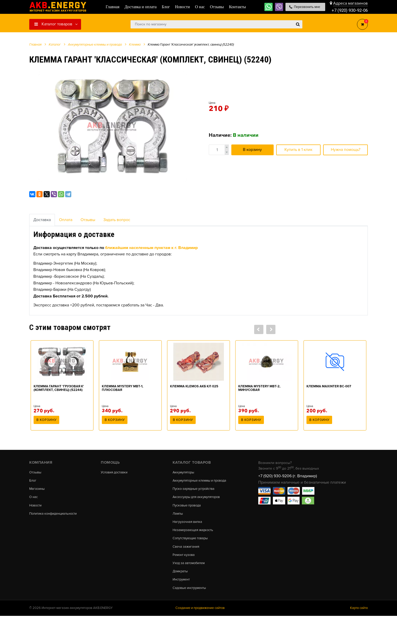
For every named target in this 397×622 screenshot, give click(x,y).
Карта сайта (359, 614)
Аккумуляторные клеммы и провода (203, 481)
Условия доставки (116, 472)
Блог (33, 481)
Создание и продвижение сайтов (200, 614)
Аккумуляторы (185, 472)
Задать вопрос (116, 219)
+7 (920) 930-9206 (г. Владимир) (287, 476)
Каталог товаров (53, 24)
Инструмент (182, 585)
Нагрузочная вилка (189, 524)
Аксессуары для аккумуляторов (199, 498)
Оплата (65, 219)
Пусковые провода (188, 507)
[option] (112, 126)
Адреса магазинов (350, 3)
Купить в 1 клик (298, 149)
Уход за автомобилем (191, 568)
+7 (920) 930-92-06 (348, 10)
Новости (36, 507)
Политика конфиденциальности (55, 516)
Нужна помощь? (345, 149)
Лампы (178, 516)
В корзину (252, 149)
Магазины (37, 490)
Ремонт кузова (185, 559)
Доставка (42, 219)
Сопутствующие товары (192, 542)
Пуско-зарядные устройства (196, 490)
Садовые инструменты (191, 594)
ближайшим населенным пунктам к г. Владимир (151, 247)
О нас (34, 498)
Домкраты (181, 576)
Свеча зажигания (187, 550)
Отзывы (88, 219)
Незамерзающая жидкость (195, 533)
